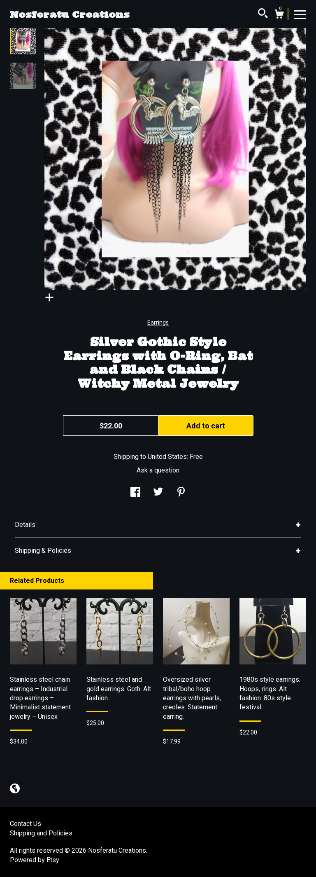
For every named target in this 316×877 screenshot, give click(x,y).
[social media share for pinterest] (181, 493)
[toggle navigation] (300, 14)
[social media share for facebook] (135, 493)
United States (167, 457)
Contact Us (25, 824)
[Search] (263, 14)
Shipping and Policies (41, 833)
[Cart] (278, 15)
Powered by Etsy (34, 860)
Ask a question (158, 470)
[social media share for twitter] (158, 493)
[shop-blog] (15, 789)
